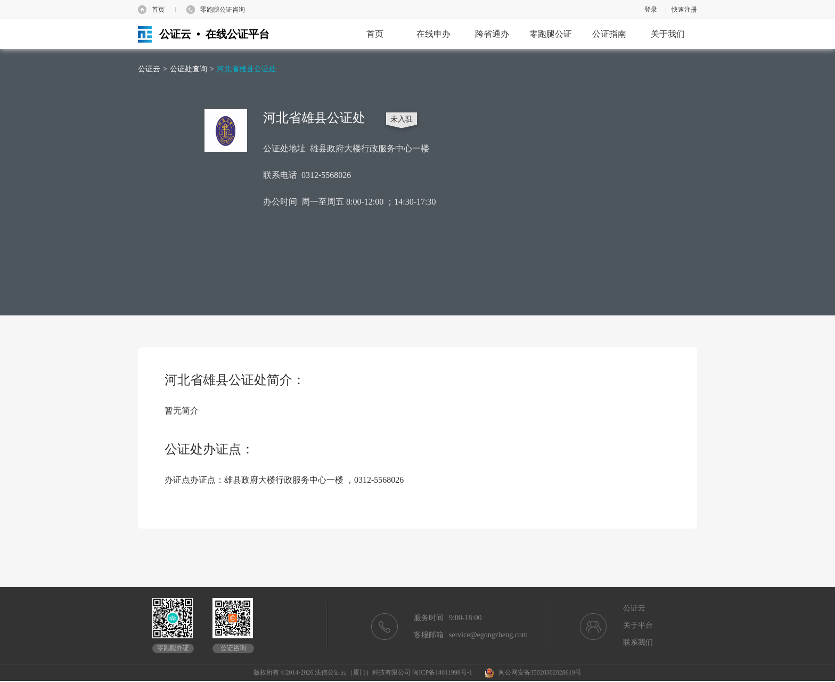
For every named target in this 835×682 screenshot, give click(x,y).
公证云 (149, 69)
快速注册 (684, 9)
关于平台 (638, 625)
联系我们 (638, 642)
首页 (158, 9)
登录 (650, 9)
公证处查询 (188, 69)
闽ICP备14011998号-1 (442, 672)
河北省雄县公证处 (246, 69)
